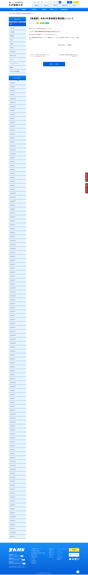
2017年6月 (12, 481)
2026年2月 (12, 90)
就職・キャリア (54, 9)
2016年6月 (12, 508)
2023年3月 (12, 228)
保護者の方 (51, 554)
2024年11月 (13, 149)
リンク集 (59, 550)
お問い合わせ (86, 188)
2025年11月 (13, 102)
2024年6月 (12, 169)
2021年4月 (12, 319)
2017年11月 (13, 465)
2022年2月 (12, 280)
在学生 (47, 23)
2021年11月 (13, 292)
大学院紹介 (34, 9)
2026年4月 (12, 82)
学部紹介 (24, 9)
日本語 (34, 2)
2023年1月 (12, 236)
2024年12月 (13, 146)
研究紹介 (44, 9)
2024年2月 (12, 185)
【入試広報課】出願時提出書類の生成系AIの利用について (68, 55)
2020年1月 (12, 378)
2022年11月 (13, 244)
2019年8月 (12, 390)
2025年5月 (12, 126)
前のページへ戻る (54, 64)
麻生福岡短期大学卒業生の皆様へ (38, 552)
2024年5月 (12, 173)
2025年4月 (12, 130)
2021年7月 (12, 307)
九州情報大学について (36, 548)
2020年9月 (12, 347)
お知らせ (42, 23)
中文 (46, 2)
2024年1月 (12, 189)
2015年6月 (12, 520)
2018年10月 (13, 422)
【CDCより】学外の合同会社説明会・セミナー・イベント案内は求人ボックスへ (40, 55)
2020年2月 (12, 374)
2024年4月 (12, 177)
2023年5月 (12, 221)
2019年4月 (12, 398)
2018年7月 (12, 434)
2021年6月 (12, 311)
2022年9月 (12, 252)
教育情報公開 (34, 554)
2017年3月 (12, 493)
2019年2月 (12, 406)
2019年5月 (12, 394)
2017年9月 (12, 473)
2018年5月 (12, 441)
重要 (37, 23)
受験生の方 (36, 5)
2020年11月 (13, 339)
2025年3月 (12, 134)
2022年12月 (13, 240)
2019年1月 (12, 410)
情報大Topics (13, 55)
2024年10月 (13, 153)
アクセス (76, 2)
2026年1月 (12, 94)
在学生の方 (46, 5)
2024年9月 (12, 157)
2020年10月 (13, 343)
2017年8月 (12, 477)
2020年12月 (13, 335)
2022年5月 (12, 268)
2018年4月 (12, 445)
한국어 (42, 2)
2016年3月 (12, 512)
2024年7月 (12, 165)
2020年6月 (12, 359)
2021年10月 (13, 295)
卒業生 (11, 43)
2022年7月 (12, 260)
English (38, 2)
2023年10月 (13, 201)
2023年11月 (13, 197)
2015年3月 (12, 524)
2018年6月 (12, 437)
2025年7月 (12, 118)
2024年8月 (12, 161)
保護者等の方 (65, 5)
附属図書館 (33, 561)
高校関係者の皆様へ (35, 550)
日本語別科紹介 (64, 9)
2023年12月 (13, 193)
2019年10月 (13, 386)
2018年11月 (13, 418)
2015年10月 (13, 516)
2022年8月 (12, 256)
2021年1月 (12, 331)
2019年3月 (12, 402)
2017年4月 (12, 489)
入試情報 (12, 32)
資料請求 (86, 177)
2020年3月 (12, 370)
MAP (22, 556)
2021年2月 (12, 327)
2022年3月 (12, 276)
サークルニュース (14, 63)
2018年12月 (13, 414)
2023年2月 (12, 232)
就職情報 (12, 36)
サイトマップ (60, 552)
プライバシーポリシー (62, 548)
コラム (11, 59)
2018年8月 (12, 430)
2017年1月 (12, 501)
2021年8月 (12, 303)
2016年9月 (12, 505)
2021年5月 (12, 315)
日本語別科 (12, 51)
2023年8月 (12, 209)
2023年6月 (12, 217)
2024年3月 (12, 181)
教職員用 (59, 559)
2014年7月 (12, 536)
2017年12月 (13, 461)
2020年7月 (12, 355)
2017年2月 (12, 497)
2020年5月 (12, 362)
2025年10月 (13, 106)
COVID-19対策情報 (14, 71)
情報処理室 (33, 563)
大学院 (11, 47)
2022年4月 (12, 272)
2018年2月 (12, 453)
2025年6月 (12, 122)
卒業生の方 (55, 5)
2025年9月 (12, 110)
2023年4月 (12, 224)
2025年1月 (12, 142)
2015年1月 (12, 528)
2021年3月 (12, 323)
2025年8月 (12, 114)
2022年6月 (12, 264)
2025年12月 (13, 98)
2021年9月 (12, 299)
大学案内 (14, 9)
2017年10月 (13, 469)
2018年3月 (12, 449)
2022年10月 (13, 248)
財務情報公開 (34, 557)
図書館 (11, 67)
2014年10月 (13, 532)
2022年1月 (12, 284)
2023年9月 (12, 205)
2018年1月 (12, 457)
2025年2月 (12, 138)
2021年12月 (13, 288)
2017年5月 (12, 485)
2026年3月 (12, 86)
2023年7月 (12, 213)
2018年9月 (12, 426)
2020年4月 (12, 366)
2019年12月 (13, 382)
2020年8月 (12, 351)
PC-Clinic (33, 559)
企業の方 (74, 5)
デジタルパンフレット (74, 554)
